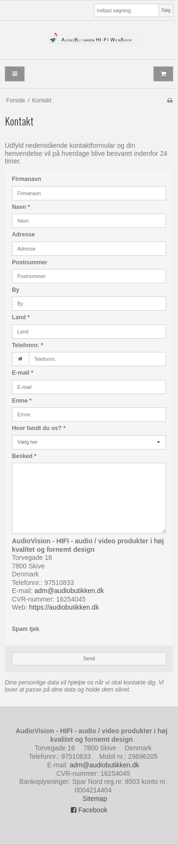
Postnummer (29, 262)
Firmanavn (26, 179)
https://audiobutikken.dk (64, 607)
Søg (165, 10)
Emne (22, 400)
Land (20, 317)
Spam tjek (25, 629)
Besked (24, 456)
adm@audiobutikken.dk (69, 590)
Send (89, 658)
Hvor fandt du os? (39, 428)
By (15, 290)
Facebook (89, 810)
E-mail (22, 372)
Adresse (23, 234)
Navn (21, 207)
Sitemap (95, 798)
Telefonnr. (27, 345)
